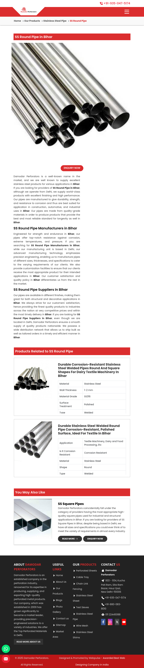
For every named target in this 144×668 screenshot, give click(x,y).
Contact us (61, 618)
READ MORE (70, 538)
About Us (59, 581)
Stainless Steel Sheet (83, 598)
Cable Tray (81, 577)
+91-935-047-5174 (115, 3)
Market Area (58, 634)
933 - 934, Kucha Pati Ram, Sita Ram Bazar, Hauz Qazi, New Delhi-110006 (113, 585)
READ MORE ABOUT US (28, 641)
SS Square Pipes (71, 504)
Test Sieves (81, 607)
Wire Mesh (80, 625)
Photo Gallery (58, 609)
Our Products (32, 21)
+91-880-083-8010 (111, 606)
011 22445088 (110, 614)
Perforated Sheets (85, 570)
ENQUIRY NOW (72, 168)
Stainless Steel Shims (83, 634)
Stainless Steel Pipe (54, 21)
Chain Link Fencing (80, 586)
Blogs (57, 600)
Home (17, 21)
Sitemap (59, 625)
